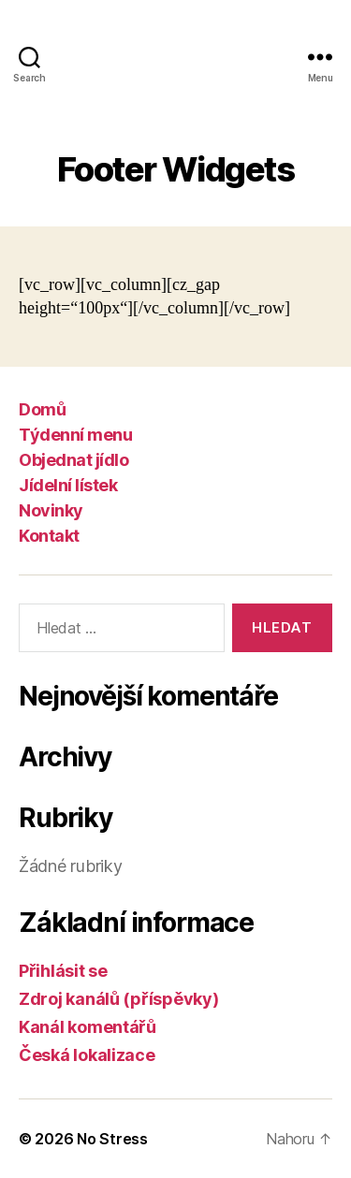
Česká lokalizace (87, 1055)
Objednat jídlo (73, 460)
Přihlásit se (63, 971)
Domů (42, 409)
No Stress (112, 1138)
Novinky (51, 510)
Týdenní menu (75, 434)
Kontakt (49, 535)
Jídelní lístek (68, 485)
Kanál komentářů (87, 1027)
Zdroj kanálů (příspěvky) (119, 999)
